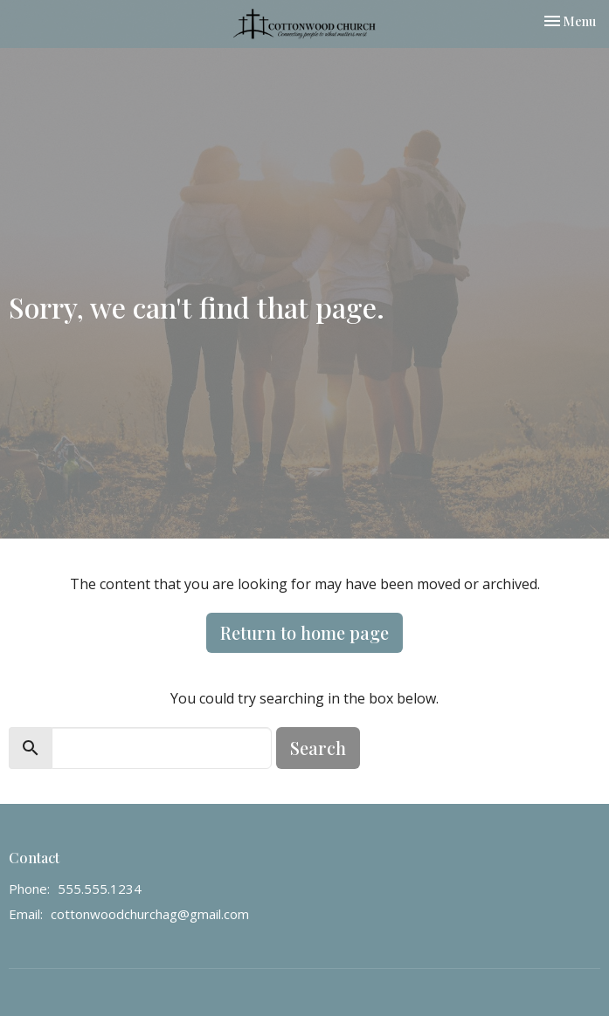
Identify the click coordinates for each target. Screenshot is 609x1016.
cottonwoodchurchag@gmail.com (150, 914)
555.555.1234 (100, 888)
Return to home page (304, 632)
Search (318, 747)
